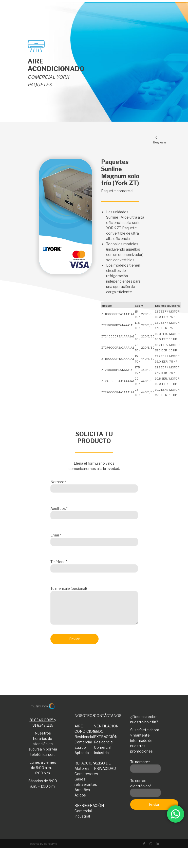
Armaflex (82, 790)
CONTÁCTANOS (104, 715)
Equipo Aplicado (81, 750)
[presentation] (88, 661)
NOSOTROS (84, 715)
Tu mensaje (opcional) (94, 605)
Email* (94, 538)
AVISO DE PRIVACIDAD (104, 766)
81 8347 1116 (42, 725)
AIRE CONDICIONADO (84, 728)
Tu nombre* (145, 765)
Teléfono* (94, 565)
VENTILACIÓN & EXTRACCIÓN (104, 731)
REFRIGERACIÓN (84, 805)
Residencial (84, 737)
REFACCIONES (84, 763)
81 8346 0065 (41, 720)
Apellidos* (94, 511)
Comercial (83, 742)
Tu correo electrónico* (145, 786)
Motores (81, 768)
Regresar (157, 140)
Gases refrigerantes (84, 782)
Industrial (101, 753)
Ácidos (80, 795)
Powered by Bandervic (42, 843)
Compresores (84, 774)
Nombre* (94, 485)
